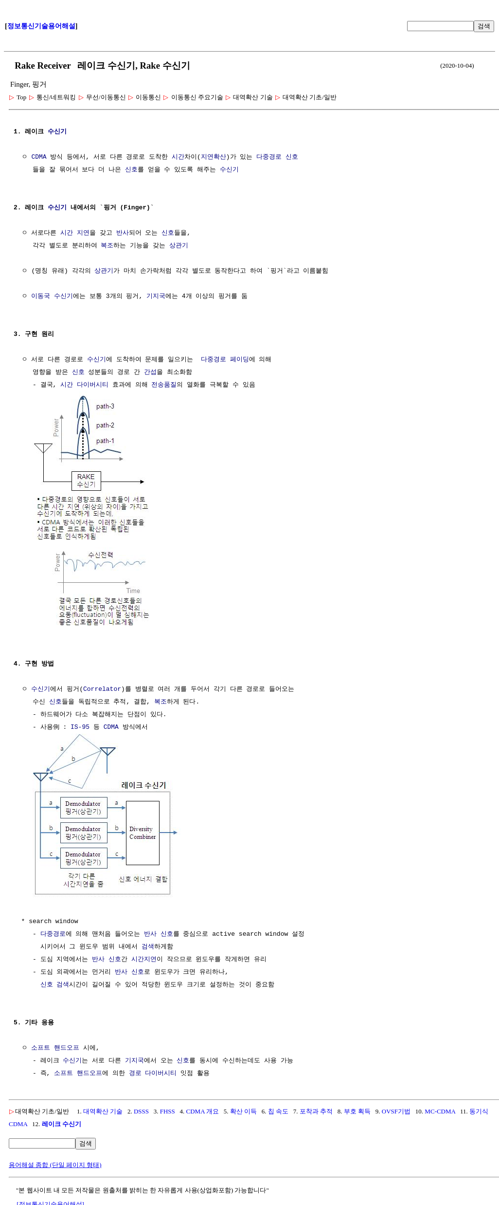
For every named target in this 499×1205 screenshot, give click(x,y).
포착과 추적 (316, 1109)
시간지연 (144, 957)
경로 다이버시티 (153, 1071)
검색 (484, 26)
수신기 (57, 132)
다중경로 (53, 932)
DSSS (141, 1109)
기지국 (155, 296)
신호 (131, 170)
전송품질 (164, 385)
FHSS (167, 1109)
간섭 (150, 372)
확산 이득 (243, 1109)
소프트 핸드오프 (55, 1046)
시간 (178, 157)
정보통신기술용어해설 (41, 26)
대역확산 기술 (103, 1109)
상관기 (178, 245)
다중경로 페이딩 (225, 359)
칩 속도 (278, 1109)
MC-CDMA (440, 1109)
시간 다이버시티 (84, 385)
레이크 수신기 (61, 1122)
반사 (122, 233)
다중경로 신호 (277, 157)
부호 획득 (357, 1109)
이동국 (40, 296)
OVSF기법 (396, 1109)
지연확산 (213, 157)
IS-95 (80, 726)
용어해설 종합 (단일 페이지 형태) (55, 1163)
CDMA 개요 (202, 1109)
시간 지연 (74, 233)
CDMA (38, 157)
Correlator (102, 688)
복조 (107, 245)
